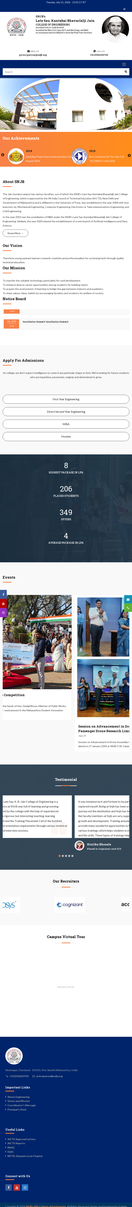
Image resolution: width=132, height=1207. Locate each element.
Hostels (66, 436)
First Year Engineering (66, 399)
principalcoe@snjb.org (33, 54)
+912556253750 (99, 54)
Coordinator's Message (21, 1105)
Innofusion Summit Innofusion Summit (45, 312)
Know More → (15, 233)
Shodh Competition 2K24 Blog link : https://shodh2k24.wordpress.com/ (64, 327)
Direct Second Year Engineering (66, 411)
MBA (66, 424)
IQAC (10, 1151)
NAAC (11, 1147)
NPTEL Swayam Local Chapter (25, 1155)
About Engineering (18, 1096)
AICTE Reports (16, 1143)
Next (129, 155)
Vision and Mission (18, 1100)
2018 (92, 151)
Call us (100, 51)
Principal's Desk (16, 1109)
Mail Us (34, 51)
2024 (29, 151)
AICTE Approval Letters (21, 1139)
